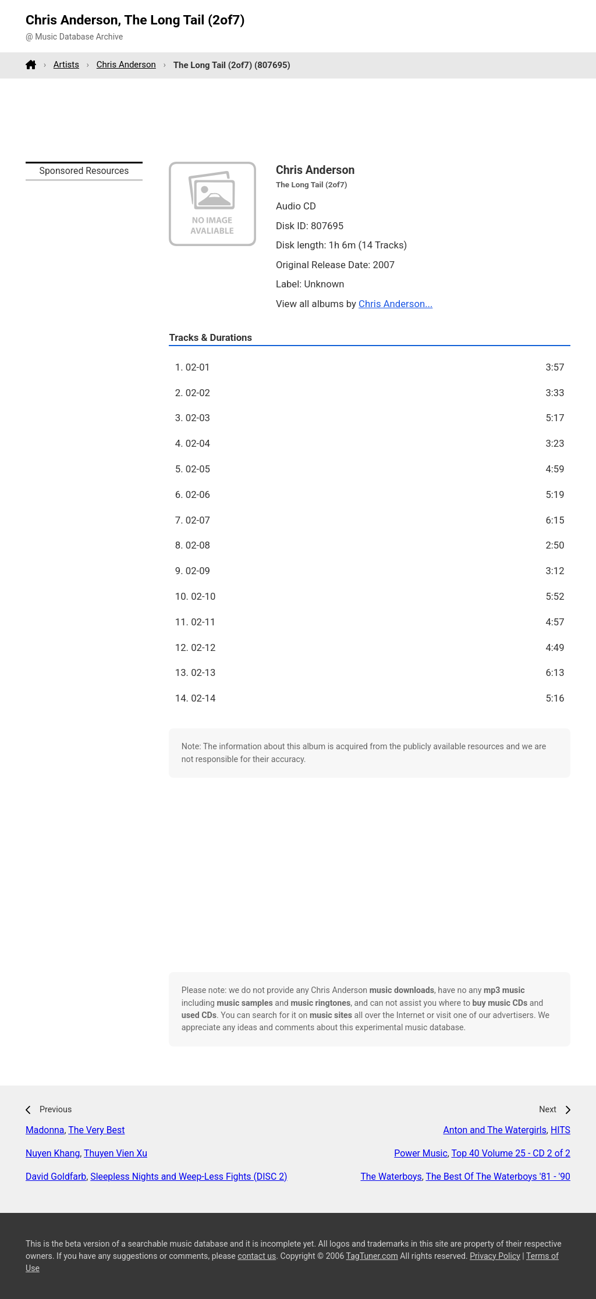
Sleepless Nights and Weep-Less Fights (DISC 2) (188, 1176)
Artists (66, 64)
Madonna (45, 1130)
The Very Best (96, 1130)
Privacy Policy (495, 1256)
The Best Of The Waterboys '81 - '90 (497, 1176)
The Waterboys (390, 1176)
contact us (256, 1256)
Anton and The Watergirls (494, 1130)
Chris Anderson (126, 64)
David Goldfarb (56, 1176)
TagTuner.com (372, 1256)
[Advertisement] (298, 120)
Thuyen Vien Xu (115, 1153)
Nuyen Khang (53, 1153)
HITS (560, 1130)
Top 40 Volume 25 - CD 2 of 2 (510, 1153)
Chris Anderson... (395, 303)
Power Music (420, 1153)
